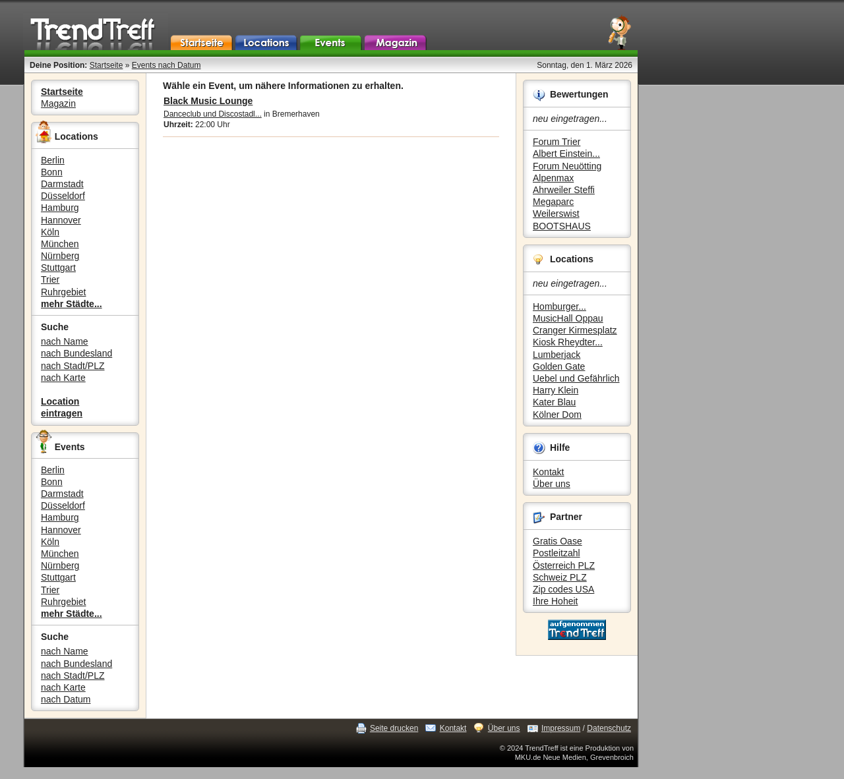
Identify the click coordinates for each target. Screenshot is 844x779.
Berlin (53, 160)
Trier (50, 279)
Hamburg (60, 207)
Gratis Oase (557, 541)
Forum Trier (556, 141)
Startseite (106, 65)
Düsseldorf (63, 195)
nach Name (64, 341)
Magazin (58, 103)
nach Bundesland (76, 353)
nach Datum (65, 699)
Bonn (52, 172)
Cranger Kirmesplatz (575, 330)
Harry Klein (555, 390)
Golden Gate (559, 366)
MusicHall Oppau (568, 318)
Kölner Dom (557, 414)
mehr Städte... (71, 304)
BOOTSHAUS (562, 226)
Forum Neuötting (567, 166)
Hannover (61, 220)
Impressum (560, 728)
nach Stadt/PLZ (73, 366)
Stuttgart (58, 267)
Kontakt (548, 472)
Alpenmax (553, 178)
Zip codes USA (563, 589)
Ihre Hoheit (555, 601)
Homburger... (559, 306)
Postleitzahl (556, 553)
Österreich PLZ (564, 565)
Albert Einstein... (566, 153)
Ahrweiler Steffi (564, 190)
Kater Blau (554, 402)
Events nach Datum (166, 65)
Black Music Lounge (208, 101)
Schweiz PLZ (560, 577)
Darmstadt (62, 184)
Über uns (551, 483)
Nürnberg (60, 255)
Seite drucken (394, 728)
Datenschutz (609, 728)
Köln (50, 232)
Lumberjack (556, 354)
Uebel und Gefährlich (576, 378)
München (60, 244)
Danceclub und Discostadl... (213, 114)
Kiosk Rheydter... (568, 342)
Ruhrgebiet (63, 292)
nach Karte (63, 377)
